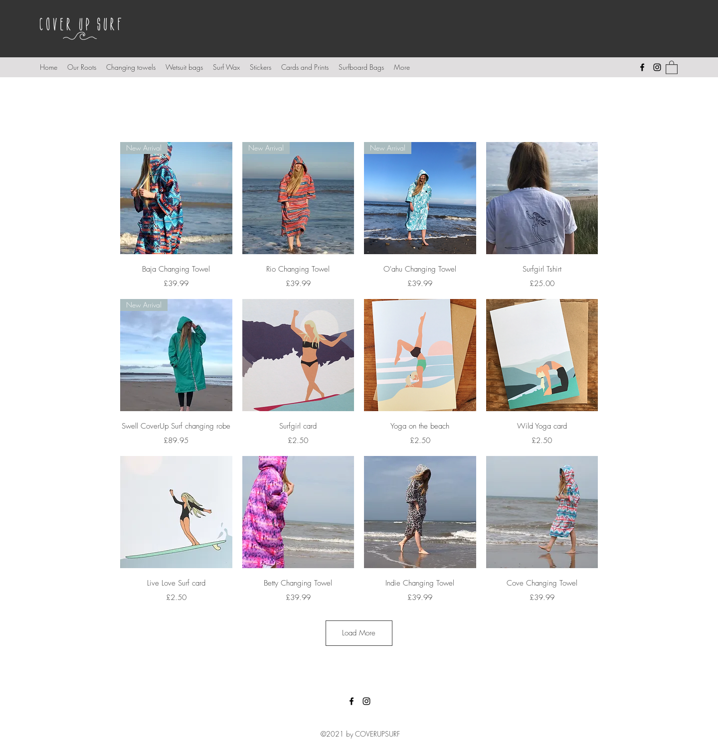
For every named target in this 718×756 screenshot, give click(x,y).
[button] (672, 67)
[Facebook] (642, 67)
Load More (358, 633)
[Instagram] (657, 67)
